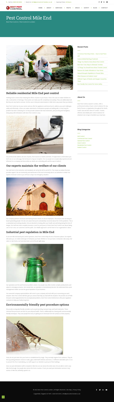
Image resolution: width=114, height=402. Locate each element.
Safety (86, 7)
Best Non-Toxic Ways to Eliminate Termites (90, 64)
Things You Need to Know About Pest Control (90, 62)
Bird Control (80, 136)
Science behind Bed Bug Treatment (87, 59)
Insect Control (81, 143)
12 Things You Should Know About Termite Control (92, 67)
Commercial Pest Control (84, 138)
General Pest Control (83, 141)
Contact (104, 7)
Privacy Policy (77, 390)
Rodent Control (81, 147)
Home (40, 7)
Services (58, 7)
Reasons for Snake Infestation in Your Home (90, 70)
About (49, 7)
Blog (95, 7)
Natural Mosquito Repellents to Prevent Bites (90, 73)
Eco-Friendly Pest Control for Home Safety (89, 84)
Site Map (69, 390)
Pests (69, 7)
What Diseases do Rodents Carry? (87, 76)
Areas (77, 7)
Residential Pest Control (84, 145)
